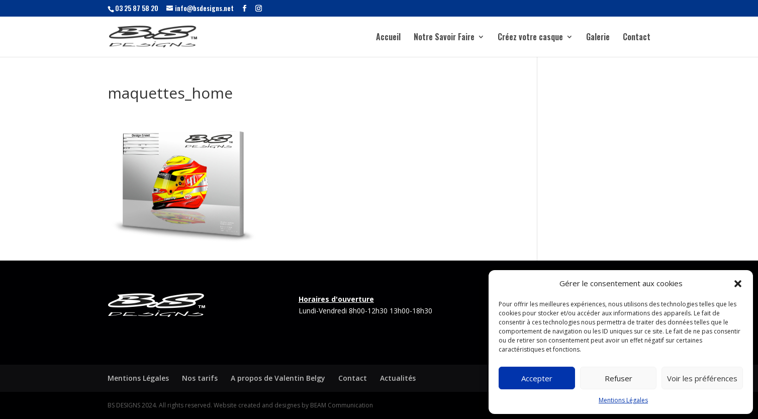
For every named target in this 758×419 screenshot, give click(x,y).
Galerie (598, 38)
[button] (738, 284)
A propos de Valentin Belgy (278, 378)
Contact (636, 38)
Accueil (388, 38)
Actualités (398, 378)
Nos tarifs (200, 378)
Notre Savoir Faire (444, 38)
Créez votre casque (530, 38)
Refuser (618, 378)
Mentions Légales (623, 400)
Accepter (536, 378)
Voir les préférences (702, 378)
